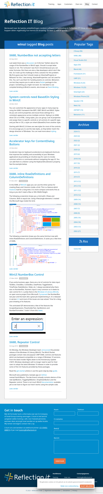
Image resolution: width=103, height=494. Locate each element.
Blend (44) (77, 69)
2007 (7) (77, 208)
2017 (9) (77, 163)
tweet (40, 310)
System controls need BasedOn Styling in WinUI (34, 98)
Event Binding (53, 87)
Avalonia (12, 190)
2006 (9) (77, 213)
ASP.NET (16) (78, 110)
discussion (30, 63)
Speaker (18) (78, 101)
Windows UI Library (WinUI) (48, 292)
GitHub (44, 375)
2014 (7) (77, 177)
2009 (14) (77, 199)
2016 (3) (77, 168)
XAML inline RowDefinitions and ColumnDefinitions (29, 175)
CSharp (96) (78, 51)
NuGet (42, 82)
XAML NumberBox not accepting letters (34, 55)
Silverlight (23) (79, 92)
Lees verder (13, 91)
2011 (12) (77, 190)
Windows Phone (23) (81, 96)
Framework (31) (79, 74)
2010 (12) (77, 195)
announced (46, 350)
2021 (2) (77, 145)
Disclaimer (66, 490)
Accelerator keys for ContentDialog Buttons (32, 142)
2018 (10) (77, 159)
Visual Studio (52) (80, 60)
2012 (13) (77, 186)
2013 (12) (77, 181)
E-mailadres (58, 419)
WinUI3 (23, 185)
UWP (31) (77, 78)
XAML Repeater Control (24, 342)
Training (50, 4)
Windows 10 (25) (80, 87)
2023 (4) (77, 136)
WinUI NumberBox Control (26, 274)
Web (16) (77, 105)
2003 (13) (77, 227)
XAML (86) (77, 56)
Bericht (56, 438)
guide (55, 371)
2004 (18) (77, 222)
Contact (95, 4)
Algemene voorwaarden (52, 490)
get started (20, 371)
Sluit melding (87, 486)
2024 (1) (77, 131)
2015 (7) (77, 172)
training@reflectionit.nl (27, 430)
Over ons (78, 4)
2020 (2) (77, 150)
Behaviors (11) (79, 114)
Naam (56, 409)
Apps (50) (77, 65)
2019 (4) (77, 154)
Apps (58, 4)
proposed (43, 294)
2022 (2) (77, 140)
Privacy (74, 490)
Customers (68, 4)
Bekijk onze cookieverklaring (69, 486)
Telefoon (80, 409)
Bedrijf (56, 428)
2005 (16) (77, 218)
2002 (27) (77, 231)
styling (53, 131)
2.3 (18, 299)
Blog (87, 4)
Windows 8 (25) (79, 83)
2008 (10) (77, 204)
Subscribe (77, 249)
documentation (48, 382)
